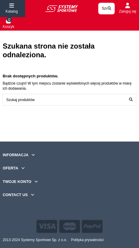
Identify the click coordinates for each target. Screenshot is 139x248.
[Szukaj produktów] (131, 100)
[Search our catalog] (109, 8)
